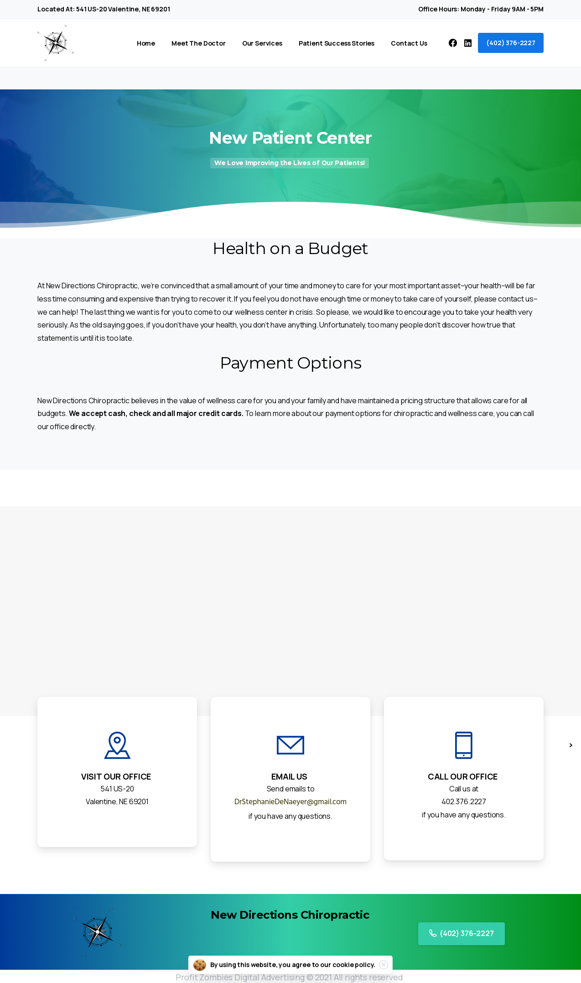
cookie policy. (354, 964)
